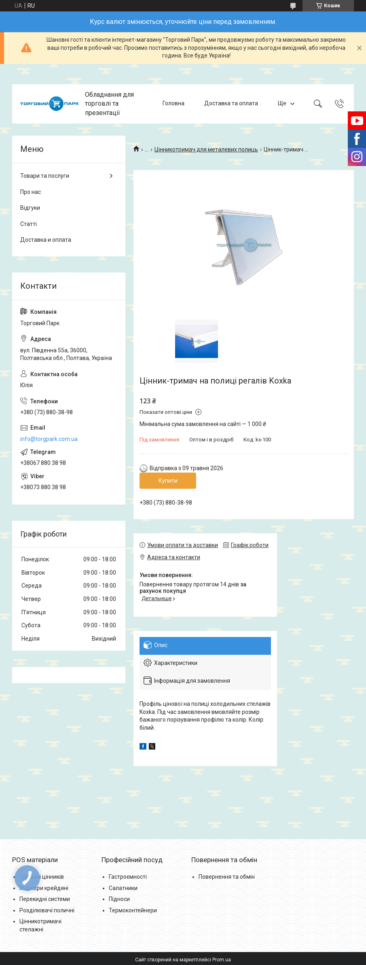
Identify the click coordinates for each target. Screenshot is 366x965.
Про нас (30, 192)
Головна (173, 103)
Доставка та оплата (231, 103)
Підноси (119, 899)
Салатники (123, 888)
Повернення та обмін (227, 876)
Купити (168, 480)
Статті (28, 224)
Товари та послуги (44, 176)
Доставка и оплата (45, 239)
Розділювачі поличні (46, 910)
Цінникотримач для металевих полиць (206, 149)
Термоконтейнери (133, 910)
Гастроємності (128, 876)
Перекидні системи (44, 899)
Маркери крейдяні (43, 888)
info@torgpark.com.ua (49, 439)
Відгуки (30, 208)
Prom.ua (221, 960)
